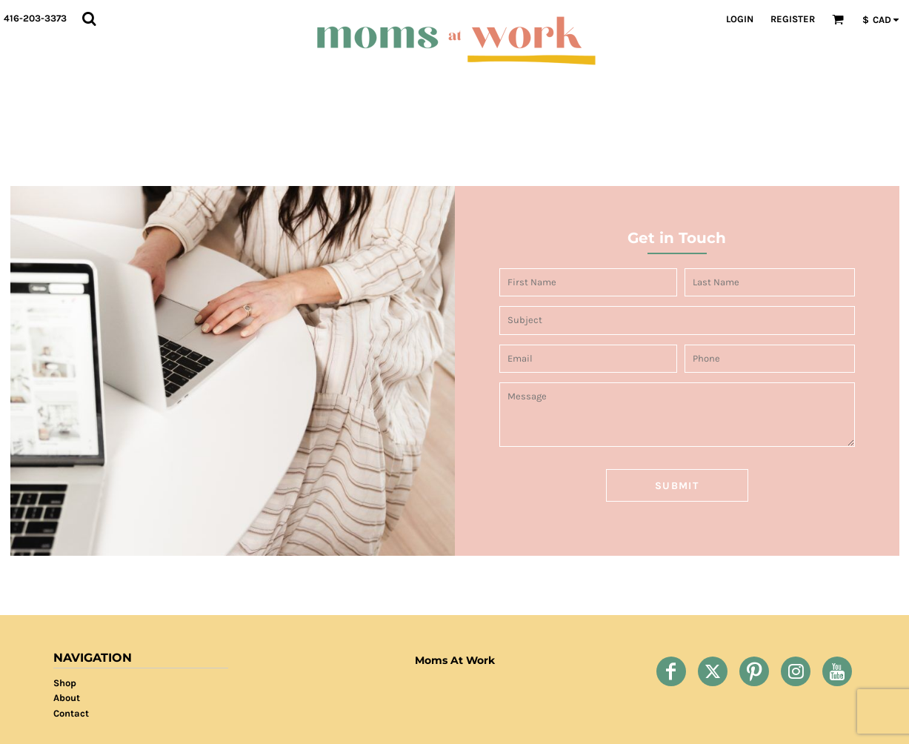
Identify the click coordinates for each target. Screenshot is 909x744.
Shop (64, 682)
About (66, 697)
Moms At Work (455, 660)
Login (739, 18)
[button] (88, 18)
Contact (71, 713)
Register (792, 18)
